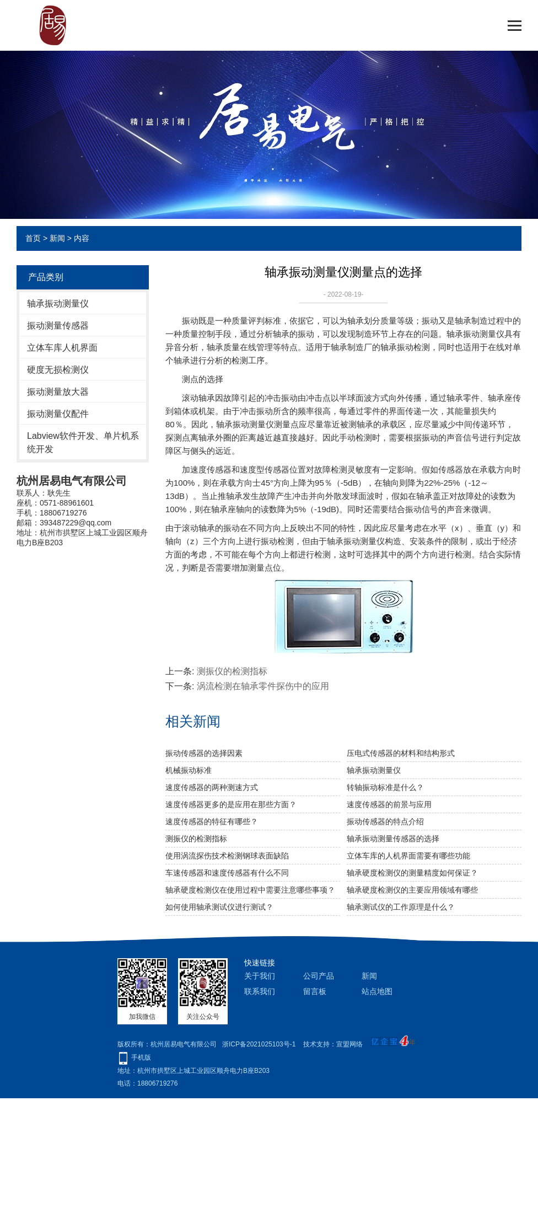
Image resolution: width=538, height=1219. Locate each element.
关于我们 (259, 975)
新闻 (57, 238)
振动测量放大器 (58, 391)
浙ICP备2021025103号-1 (258, 1044)
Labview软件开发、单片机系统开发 (83, 442)
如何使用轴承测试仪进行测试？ (219, 907)
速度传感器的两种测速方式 (211, 787)
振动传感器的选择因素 (204, 753)
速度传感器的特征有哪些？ (211, 821)
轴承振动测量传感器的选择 (393, 838)
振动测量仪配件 (58, 413)
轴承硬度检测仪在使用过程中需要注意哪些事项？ (250, 889)
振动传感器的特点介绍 (385, 821)
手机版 (141, 1057)
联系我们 (259, 991)
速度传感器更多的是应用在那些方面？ (231, 804)
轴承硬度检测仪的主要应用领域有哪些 (412, 889)
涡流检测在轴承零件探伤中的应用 (263, 686)
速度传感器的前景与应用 (389, 804)
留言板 (314, 991)
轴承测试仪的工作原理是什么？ (401, 907)
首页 (33, 238)
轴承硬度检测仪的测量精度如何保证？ (412, 872)
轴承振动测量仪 (58, 303)
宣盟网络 (349, 1044)
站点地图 (377, 991)
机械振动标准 (188, 770)
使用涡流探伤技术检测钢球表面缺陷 (227, 855)
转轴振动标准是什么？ (385, 787)
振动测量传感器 (58, 325)
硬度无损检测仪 (58, 369)
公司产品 (318, 975)
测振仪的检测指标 (232, 671)
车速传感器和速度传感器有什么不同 (227, 872)
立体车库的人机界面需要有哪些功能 (408, 855)
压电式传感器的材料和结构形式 (401, 753)
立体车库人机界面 (62, 347)
